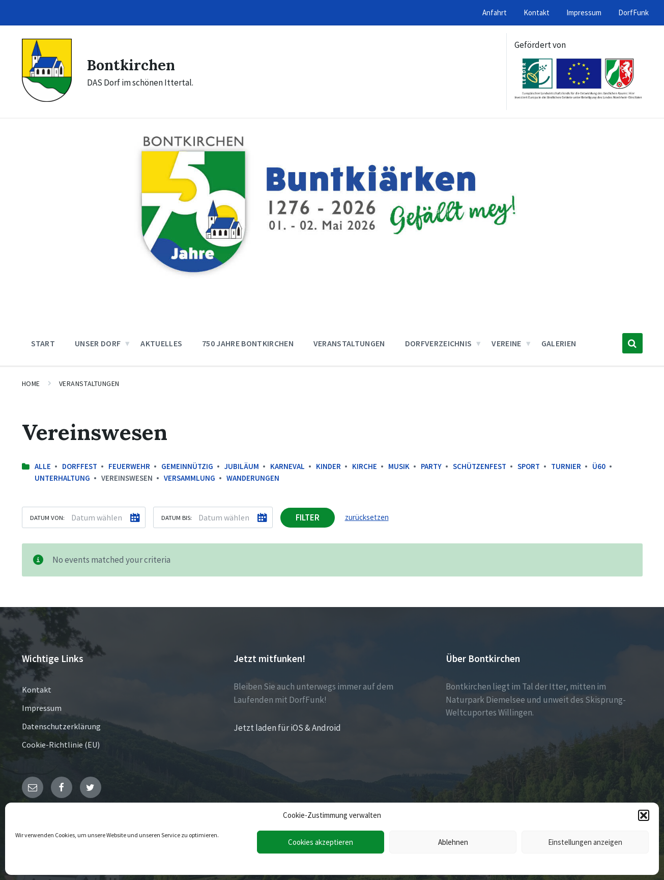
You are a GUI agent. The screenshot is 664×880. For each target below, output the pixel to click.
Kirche (364, 466)
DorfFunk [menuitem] (633, 12)
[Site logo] (47, 98)
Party (431, 466)
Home (31, 383)
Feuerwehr (129, 466)
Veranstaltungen (89, 383)
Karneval (287, 466)
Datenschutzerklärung (61, 726)
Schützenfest (479, 466)
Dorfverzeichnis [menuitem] (438, 343)
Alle (43, 466)
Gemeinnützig (187, 466)
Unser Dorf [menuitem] (98, 343)
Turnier (566, 466)
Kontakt (36, 689)
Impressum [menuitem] (583, 12)
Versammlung (189, 478)
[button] (644, 815)
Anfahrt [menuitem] (494, 12)
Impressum (42, 708)
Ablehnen (453, 842)
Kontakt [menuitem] (537, 12)
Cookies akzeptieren (320, 842)
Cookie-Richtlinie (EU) (61, 744)
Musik (399, 466)
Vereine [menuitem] (506, 343)
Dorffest (79, 466)
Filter (308, 517)
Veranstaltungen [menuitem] (349, 343)
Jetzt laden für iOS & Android (287, 727)
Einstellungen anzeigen (585, 842)
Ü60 (598, 466)
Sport (528, 466)
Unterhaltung (62, 478)
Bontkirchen (133, 64)
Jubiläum (241, 466)
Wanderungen (252, 478)
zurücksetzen (367, 517)
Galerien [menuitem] (558, 343)
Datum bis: (176, 517)
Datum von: (47, 517)
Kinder (328, 466)
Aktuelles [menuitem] (161, 343)
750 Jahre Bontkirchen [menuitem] (248, 343)
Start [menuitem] (43, 343)
